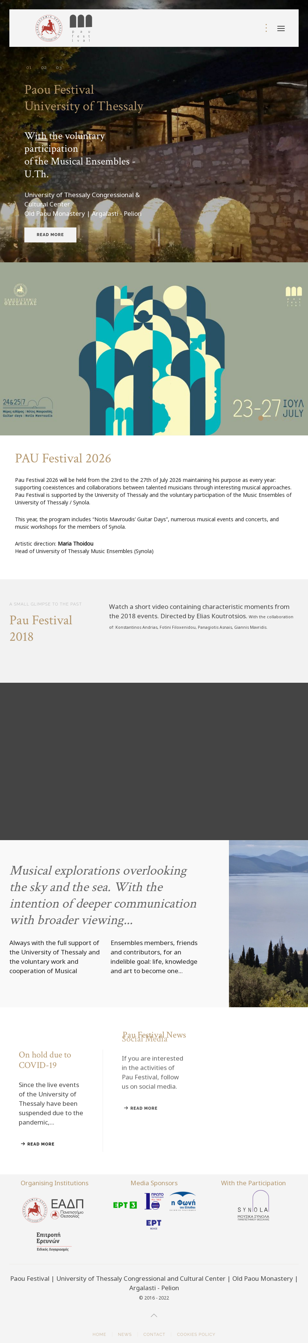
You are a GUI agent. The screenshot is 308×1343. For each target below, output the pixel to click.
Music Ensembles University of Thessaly (44, 67)
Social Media (285, 418)
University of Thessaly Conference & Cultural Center (59, 67)
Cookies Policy (196, 1334)
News (125, 1334)
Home (99, 1334)
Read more (50, 234)
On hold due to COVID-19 (270, 418)
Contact (155, 1334)
